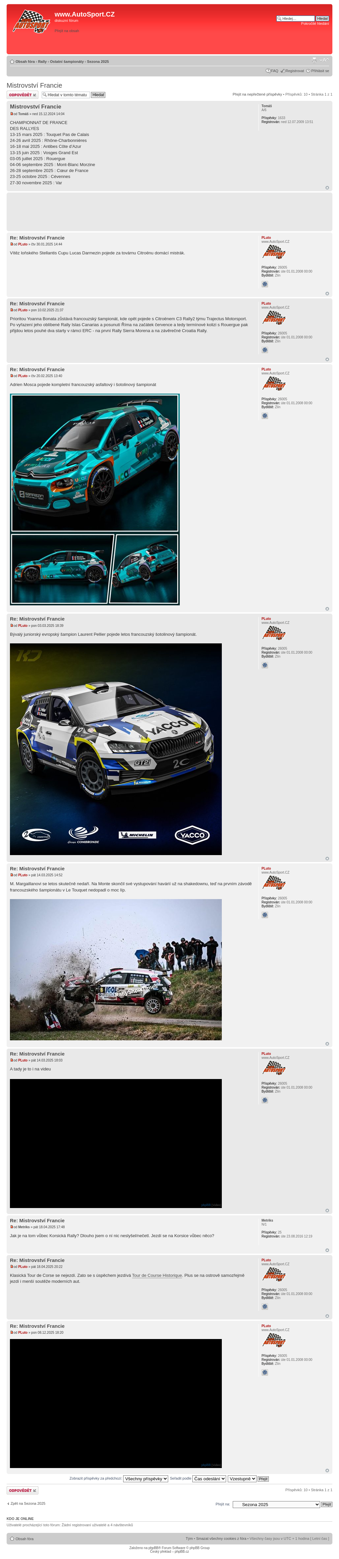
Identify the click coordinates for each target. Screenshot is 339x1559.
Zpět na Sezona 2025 (28, 1503)
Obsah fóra (25, 62)
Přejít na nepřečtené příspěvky (257, 94)
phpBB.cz (182, 1551)
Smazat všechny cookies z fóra (221, 1538)
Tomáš (23, 114)
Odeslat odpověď (22, 95)
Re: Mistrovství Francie (37, 237)
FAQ (274, 71)
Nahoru (327, 188)
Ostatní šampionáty (67, 62)
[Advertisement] (236, 42)
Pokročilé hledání (315, 23)
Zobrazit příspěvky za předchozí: (119, 1478)
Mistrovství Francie (34, 85)
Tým (189, 1538)
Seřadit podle (198, 1478)
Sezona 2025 (98, 62)
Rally (42, 62)
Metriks (24, 1227)
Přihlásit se (320, 71)
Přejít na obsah (67, 31)
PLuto (22, 244)
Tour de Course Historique (157, 1275)
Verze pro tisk (314, 60)
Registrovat (295, 71)
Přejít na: (223, 1504)
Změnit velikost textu (324, 60)
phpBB (206, 1205)
